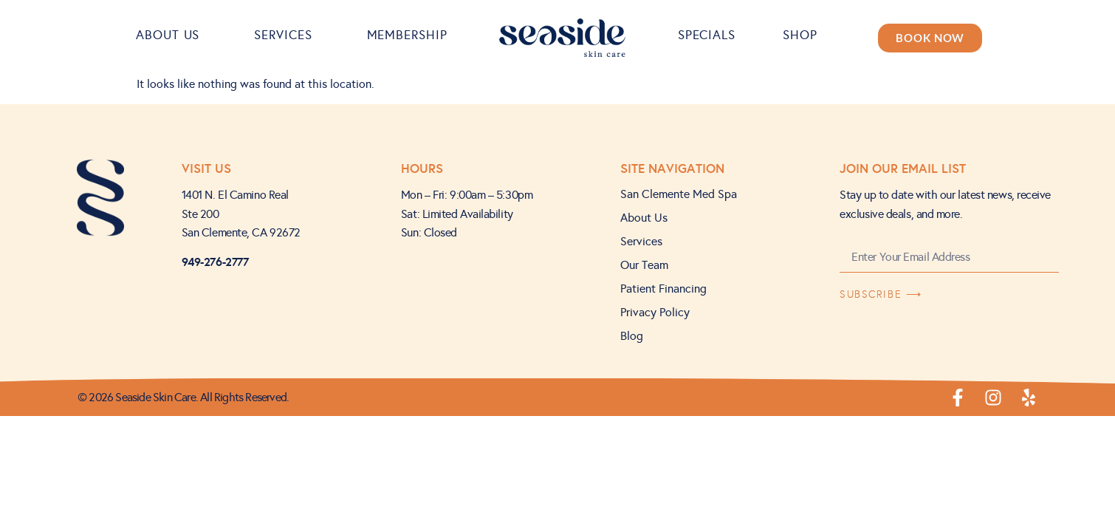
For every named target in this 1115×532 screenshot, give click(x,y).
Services (286, 35)
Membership (407, 35)
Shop (804, 35)
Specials (706, 35)
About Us (171, 35)
